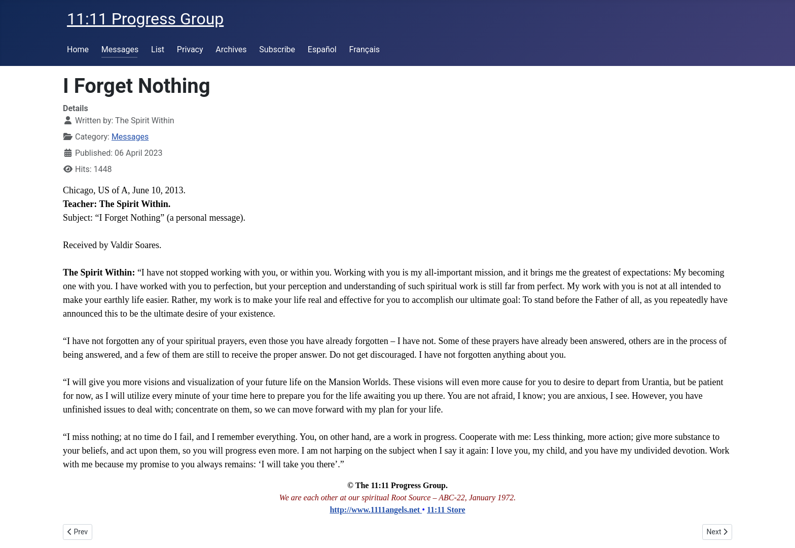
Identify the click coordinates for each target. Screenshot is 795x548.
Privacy (190, 49)
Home (78, 49)
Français (364, 49)
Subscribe (277, 49)
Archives (230, 49)
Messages (119, 49)
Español (322, 49)
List (157, 49)
